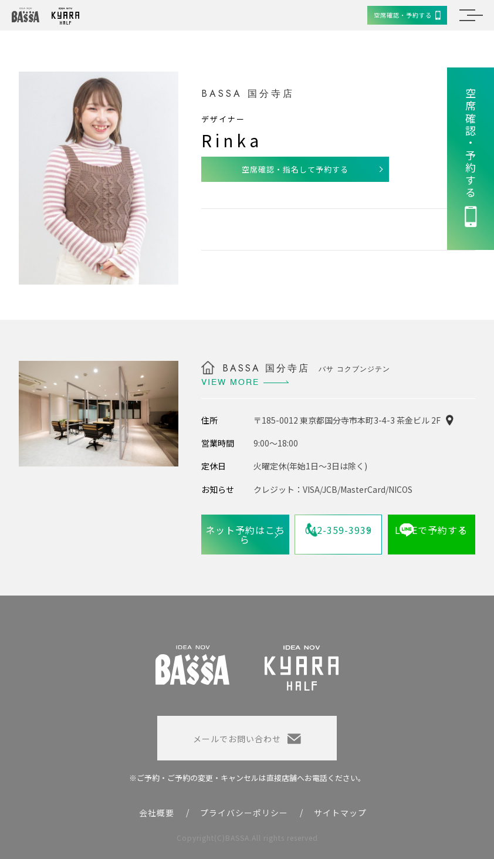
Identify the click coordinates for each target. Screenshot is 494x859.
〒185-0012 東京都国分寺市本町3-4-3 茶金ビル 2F (347, 420)
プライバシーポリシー (244, 813)
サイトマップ (340, 813)
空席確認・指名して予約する (295, 169)
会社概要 (156, 813)
